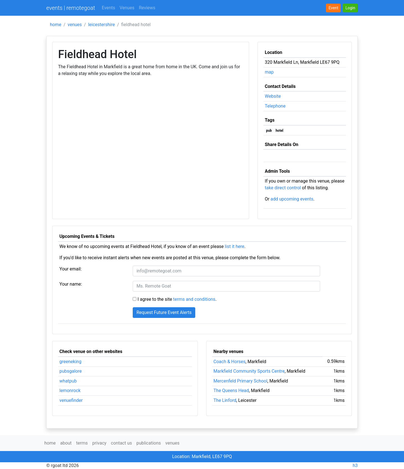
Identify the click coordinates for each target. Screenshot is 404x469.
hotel (279, 131)
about (66, 443)
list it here (234, 246)
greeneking (70, 361)
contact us (121, 443)
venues (75, 24)
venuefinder (71, 400)
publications (148, 443)
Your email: (70, 269)
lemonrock (70, 390)
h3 (355, 465)
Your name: (70, 284)
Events (108, 7)
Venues (127, 7)
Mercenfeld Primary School (240, 381)
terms (82, 443)
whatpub (68, 381)
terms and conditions (194, 299)
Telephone (275, 106)
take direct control (283, 187)
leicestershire (101, 24)
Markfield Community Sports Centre (249, 371)
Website (273, 96)
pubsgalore (70, 371)
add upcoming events (291, 199)
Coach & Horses (229, 361)
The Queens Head (231, 390)
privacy (99, 443)
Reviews (147, 7)
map (269, 72)
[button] (350, 8)
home (55, 24)
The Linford (225, 400)
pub (269, 131)
